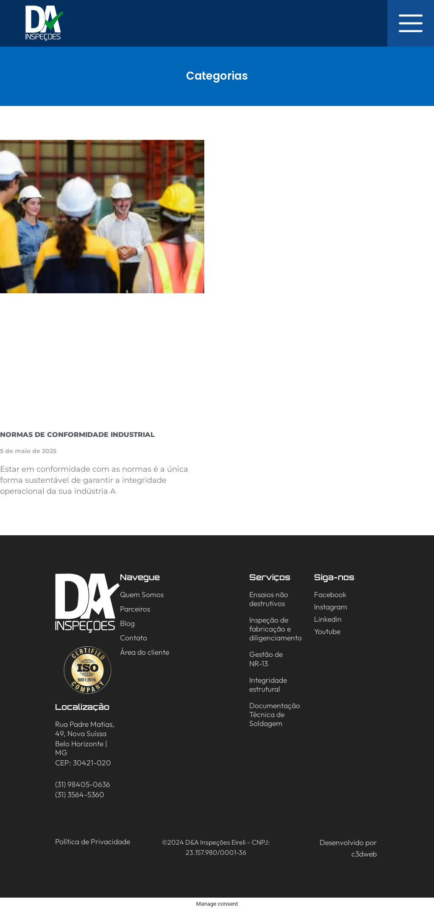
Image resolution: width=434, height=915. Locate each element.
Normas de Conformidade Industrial (77, 435)
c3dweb (364, 854)
